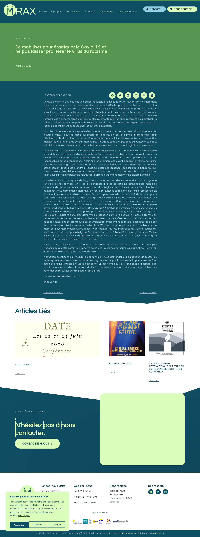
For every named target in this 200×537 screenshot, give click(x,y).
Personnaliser (19, 525)
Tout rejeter (37, 525)
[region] (37, 512)
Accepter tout (56, 525)
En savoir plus (24, 518)
